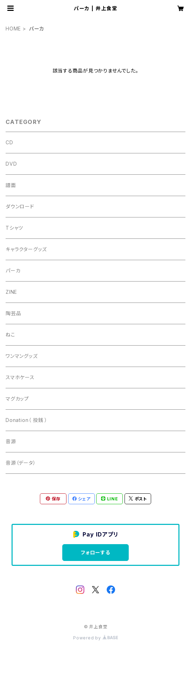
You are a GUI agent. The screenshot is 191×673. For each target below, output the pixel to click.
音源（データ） (21, 463)
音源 (11, 441)
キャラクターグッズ (26, 249)
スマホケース (20, 377)
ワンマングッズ (22, 356)
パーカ (13, 270)
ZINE (11, 292)
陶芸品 (13, 313)
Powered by (95, 637)
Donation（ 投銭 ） (27, 420)
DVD (11, 164)
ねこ (10, 335)
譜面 (11, 185)
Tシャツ (14, 228)
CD (9, 142)
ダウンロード (20, 206)
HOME (13, 29)
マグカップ (17, 399)
